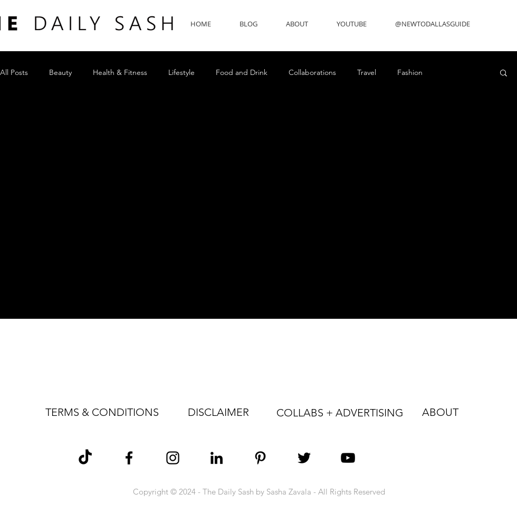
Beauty (60, 72)
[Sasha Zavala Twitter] (304, 458)
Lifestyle (181, 72)
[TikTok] (85, 458)
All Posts (14, 72)
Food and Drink (241, 72)
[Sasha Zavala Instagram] (172, 458)
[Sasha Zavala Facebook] (129, 458)
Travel (366, 72)
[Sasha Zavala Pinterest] (260, 458)
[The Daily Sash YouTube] (348, 458)
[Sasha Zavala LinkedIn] (216, 458)
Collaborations (312, 72)
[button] (504, 73)
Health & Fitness (120, 72)
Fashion (410, 72)
